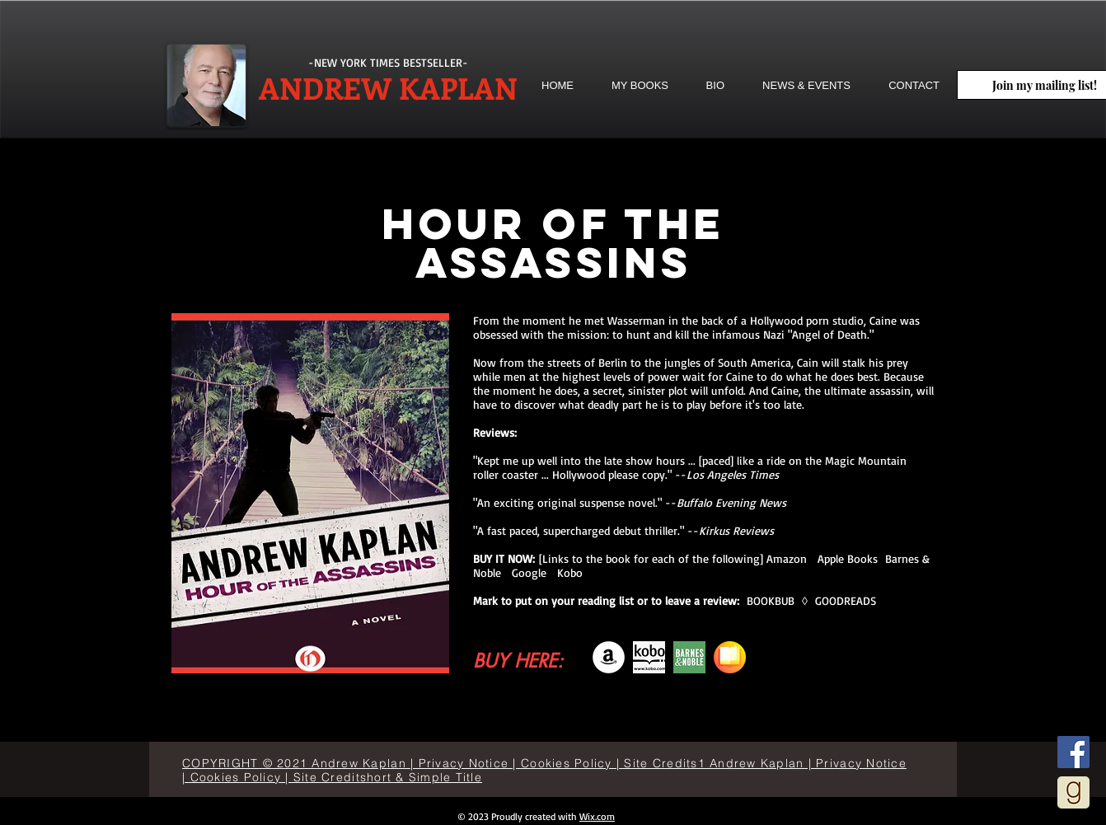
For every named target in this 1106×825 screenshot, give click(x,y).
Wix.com (597, 816)
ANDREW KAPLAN (388, 87)
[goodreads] (1073, 792)
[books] (730, 657)
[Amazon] (609, 657)
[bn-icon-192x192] (689, 657)
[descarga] (649, 657)
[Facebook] (1073, 752)
